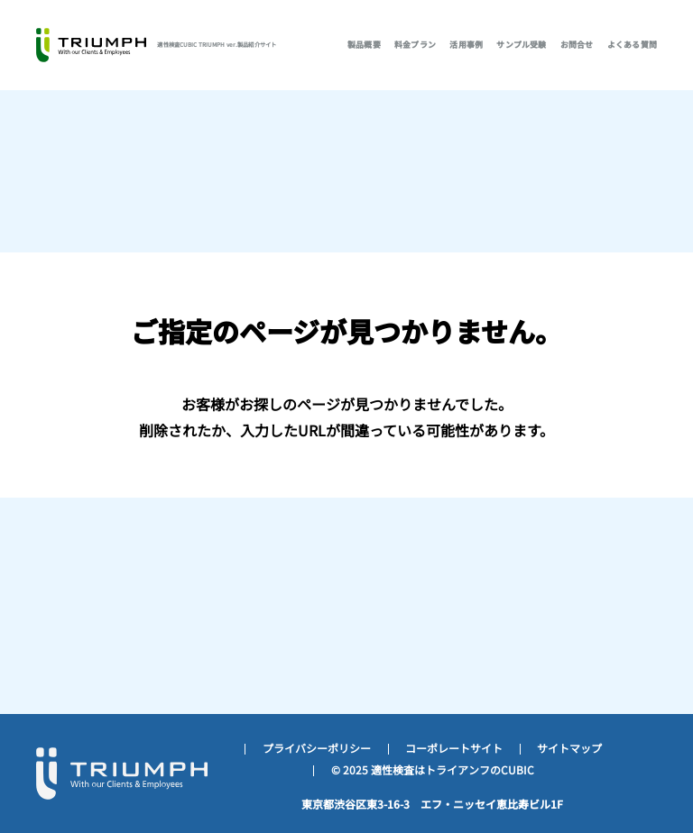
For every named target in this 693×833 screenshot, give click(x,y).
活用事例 (466, 44)
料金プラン (415, 44)
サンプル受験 (521, 44)
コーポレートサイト (454, 747)
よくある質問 (632, 44)
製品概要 (364, 44)
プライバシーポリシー (317, 747)
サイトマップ (569, 747)
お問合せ (577, 44)
